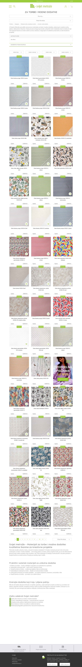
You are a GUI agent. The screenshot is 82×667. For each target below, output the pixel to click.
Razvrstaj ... (40, 16)
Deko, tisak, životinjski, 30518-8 (41, 408)
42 (39, 539)
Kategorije (17, 24)
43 (42, 539)
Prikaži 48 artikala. (40, 20)
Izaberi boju (16, 52)
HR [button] (71, 1)
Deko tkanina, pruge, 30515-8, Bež (19, 228)
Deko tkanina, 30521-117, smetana (41, 228)
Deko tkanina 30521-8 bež (19, 288)
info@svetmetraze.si (16, 663)
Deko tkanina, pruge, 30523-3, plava (62, 228)
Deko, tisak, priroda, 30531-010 (41, 378)
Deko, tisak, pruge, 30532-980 (19, 138)
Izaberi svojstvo (65, 52)
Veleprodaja (14, 661)
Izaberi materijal (32, 52)
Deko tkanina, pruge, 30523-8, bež (41, 438)
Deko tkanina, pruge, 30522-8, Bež (41, 108)
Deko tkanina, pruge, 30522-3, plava (19, 108)
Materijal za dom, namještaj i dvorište (28, 24)
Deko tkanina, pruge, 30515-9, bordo (41, 318)
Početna (11, 24)
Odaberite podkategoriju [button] (41, 45)
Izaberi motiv (49, 52)
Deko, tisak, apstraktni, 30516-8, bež (62, 168)
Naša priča (14, 658)
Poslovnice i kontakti (17, 660)
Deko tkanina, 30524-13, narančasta (62, 138)
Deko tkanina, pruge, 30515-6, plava (19, 78)
